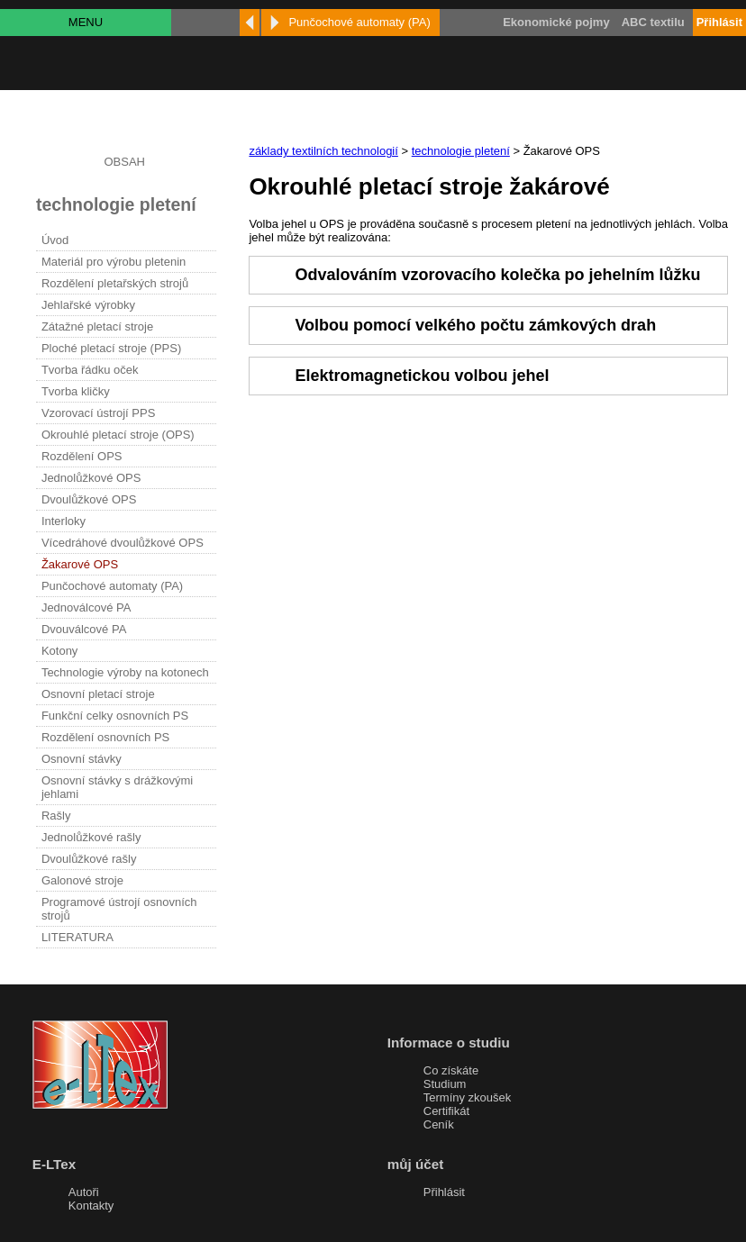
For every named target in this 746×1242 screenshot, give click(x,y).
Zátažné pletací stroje (97, 326)
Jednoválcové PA (86, 607)
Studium (445, 1084)
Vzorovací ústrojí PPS (98, 413)
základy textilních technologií (323, 151)
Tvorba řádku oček (90, 369)
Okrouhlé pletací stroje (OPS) (118, 434)
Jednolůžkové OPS (91, 478)
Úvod (54, 240)
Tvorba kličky (75, 391)
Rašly (56, 815)
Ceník (438, 1124)
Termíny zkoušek (467, 1097)
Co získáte (450, 1070)
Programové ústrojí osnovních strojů (119, 908)
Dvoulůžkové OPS (89, 499)
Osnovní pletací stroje (98, 694)
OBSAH (124, 161)
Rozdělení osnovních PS (105, 737)
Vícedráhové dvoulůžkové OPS (122, 542)
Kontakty (91, 1205)
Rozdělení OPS (82, 456)
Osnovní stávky (81, 759)
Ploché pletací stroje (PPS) (111, 348)
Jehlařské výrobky (88, 305)
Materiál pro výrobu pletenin (113, 261)
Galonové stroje (82, 880)
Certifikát (446, 1111)
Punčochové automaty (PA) (112, 586)
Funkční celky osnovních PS (114, 715)
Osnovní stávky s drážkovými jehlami (117, 787)
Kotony (59, 650)
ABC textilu (653, 22)
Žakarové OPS (79, 564)
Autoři (83, 1192)
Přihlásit (444, 1192)
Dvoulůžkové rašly (89, 859)
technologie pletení (461, 151)
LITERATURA (77, 937)
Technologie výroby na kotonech (125, 672)
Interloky (63, 521)
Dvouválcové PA (83, 629)
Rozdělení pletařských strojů (114, 283)
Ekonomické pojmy (556, 22)
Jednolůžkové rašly (91, 837)
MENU (85, 22)
